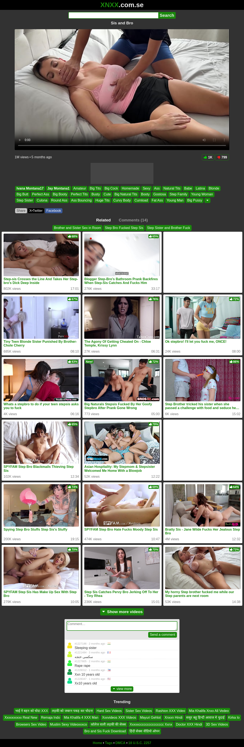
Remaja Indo (50, 717)
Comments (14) (133, 220)
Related (103, 220)
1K (208, 157)
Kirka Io (234, 717)
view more (122, 689)
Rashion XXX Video (170, 711)
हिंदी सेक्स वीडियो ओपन (145, 731)
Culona (42, 200)
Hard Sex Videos (109, 711)
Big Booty (60, 194)
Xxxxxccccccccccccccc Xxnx (151, 724)
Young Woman (202, 194)
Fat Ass (157, 200)
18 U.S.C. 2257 (139, 743)
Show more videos (122, 612)
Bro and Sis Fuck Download (105, 731)
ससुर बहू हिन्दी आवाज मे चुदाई (205, 717)
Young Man (175, 200)
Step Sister (25, 200)
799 (222, 157)
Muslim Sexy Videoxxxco (68, 724)
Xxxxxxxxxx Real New (20, 717)
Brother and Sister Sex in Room (77, 228)
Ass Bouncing (81, 200)
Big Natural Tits (125, 194)
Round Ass (59, 200)
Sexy (146, 188)
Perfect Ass (40, 194)
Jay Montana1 (58, 188)
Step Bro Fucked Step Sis (124, 228)
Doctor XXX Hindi (189, 724)
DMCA (120, 743)
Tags (109, 743)
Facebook (53, 210)
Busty (95, 194)
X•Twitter (36, 210)
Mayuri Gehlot (150, 717)
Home (97, 743)
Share (21, 210)
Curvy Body (122, 200)
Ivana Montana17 (30, 188)
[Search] (113, 15)
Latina (200, 188)
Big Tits (95, 188)
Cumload (141, 200)
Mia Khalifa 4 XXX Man (81, 717)
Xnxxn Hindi (173, 717)
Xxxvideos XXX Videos (119, 717)
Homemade (130, 188)
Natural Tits (172, 188)
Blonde (214, 188)
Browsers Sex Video (31, 724)
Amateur (79, 188)
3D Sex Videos (217, 724)
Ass (157, 188)
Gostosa (159, 194)
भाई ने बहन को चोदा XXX (31, 711)
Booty (145, 194)
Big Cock (111, 188)
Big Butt (22, 194)
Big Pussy (194, 200)
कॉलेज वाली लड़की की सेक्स (108, 724)
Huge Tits (102, 200)
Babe (188, 188)
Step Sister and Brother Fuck (168, 228)
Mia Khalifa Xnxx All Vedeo (209, 711)
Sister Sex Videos (139, 711)
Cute (107, 194)
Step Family (178, 194)
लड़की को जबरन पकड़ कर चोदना (72, 711)
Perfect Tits (79, 194)
